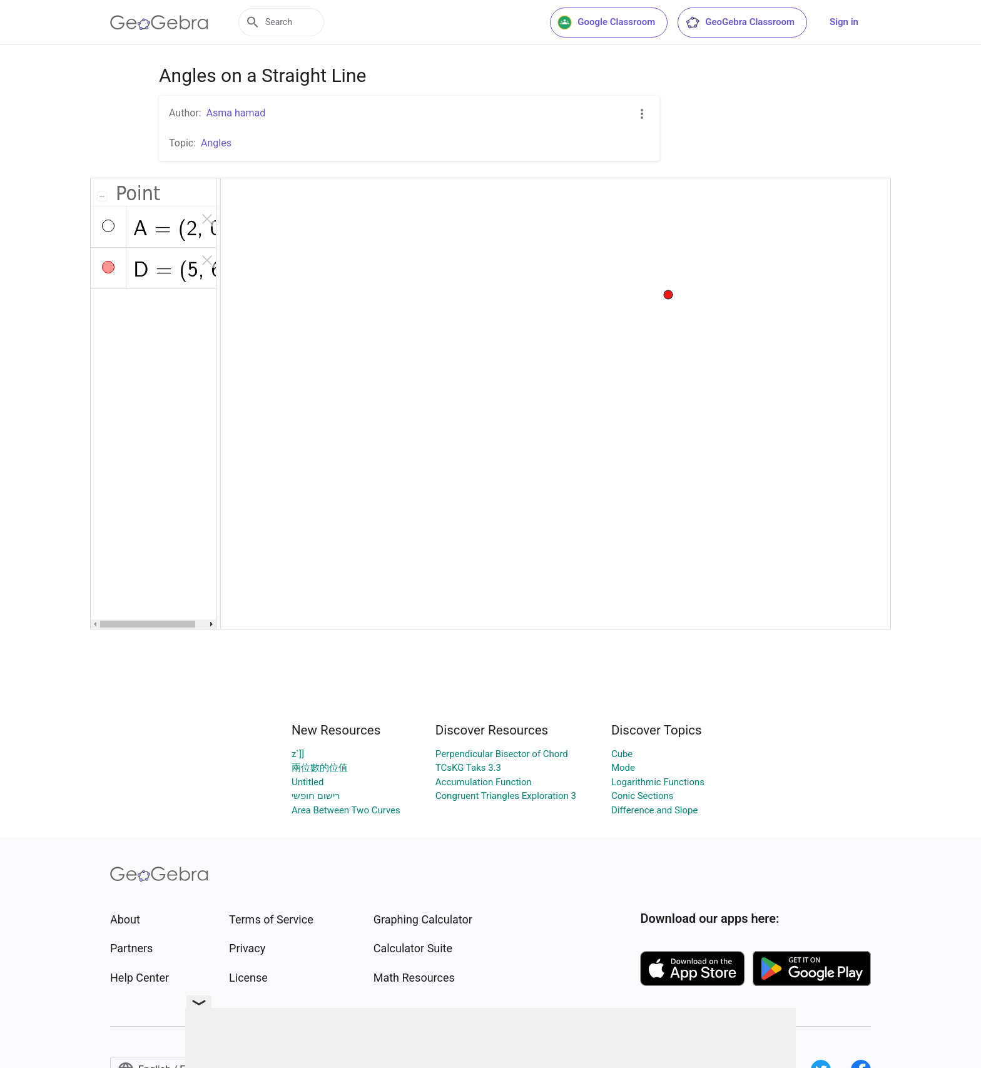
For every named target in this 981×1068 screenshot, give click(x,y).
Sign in (844, 22)
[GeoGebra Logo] (159, 22)
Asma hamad (236, 113)
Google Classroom (606, 22)
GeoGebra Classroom (740, 22)
